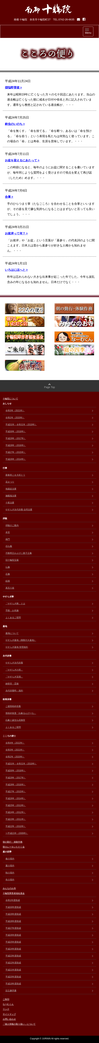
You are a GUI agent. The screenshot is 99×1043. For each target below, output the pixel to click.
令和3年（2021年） (49, 410)
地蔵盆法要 (49, 489)
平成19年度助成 (49, 983)
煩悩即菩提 (13, 87)
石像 (49, 574)
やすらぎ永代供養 (49, 662)
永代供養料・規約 (49, 690)
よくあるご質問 (49, 617)
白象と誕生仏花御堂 (49, 720)
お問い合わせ (9, 1019)
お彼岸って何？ (16, 233)
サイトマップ (9, 1014)
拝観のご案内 (49, 525)
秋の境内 (49, 872)
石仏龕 (49, 546)
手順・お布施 (49, 610)
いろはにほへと (16, 269)
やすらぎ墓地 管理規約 (49, 647)
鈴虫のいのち (15, 123)
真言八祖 (49, 588)
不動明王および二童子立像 (49, 553)
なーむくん (8, 1004)
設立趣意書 (49, 990)
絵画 (49, 581)
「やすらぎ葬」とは (49, 603)
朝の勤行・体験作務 (12, 842)
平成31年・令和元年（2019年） (49, 424)
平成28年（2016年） (49, 445)
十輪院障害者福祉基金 (14, 893)
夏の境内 (49, 865)
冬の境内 (49, 879)
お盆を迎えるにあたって (22, 160)
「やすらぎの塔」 (49, 670)
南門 (49, 539)
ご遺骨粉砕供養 (49, 706)
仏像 (49, 567)
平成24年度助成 (49, 949)
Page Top (49, 386)
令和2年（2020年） (49, 417)
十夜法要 (49, 502)
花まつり (49, 482)
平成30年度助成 (49, 907)
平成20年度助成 (49, 976)
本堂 (49, 532)
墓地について (49, 633)
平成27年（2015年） (49, 452)
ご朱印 (6, 999)
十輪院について (10, 398)
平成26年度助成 (49, 935)
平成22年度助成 (49, 962)
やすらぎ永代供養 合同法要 (49, 509)
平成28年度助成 (49, 921)
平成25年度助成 (49, 942)
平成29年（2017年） (49, 438)
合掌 (9, 196)
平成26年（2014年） (49, 459)
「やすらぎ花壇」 (49, 676)
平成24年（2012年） (49, 812)
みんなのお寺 (9, 888)
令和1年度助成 (49, 900)
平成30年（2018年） (49, 431)
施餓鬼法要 (49, 495)
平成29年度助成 (49, 914)
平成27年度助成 (49, 928)
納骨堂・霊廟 (49, 683)
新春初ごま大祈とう (49, 475)
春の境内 (49, 858)
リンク (6, 1009)
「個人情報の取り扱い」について (19, 1024)
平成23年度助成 (49, 955)
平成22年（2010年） (49, 826)
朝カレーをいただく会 (14, 847)
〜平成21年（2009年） (49, 833)
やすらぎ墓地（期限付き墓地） (49, 640)
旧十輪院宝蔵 (49, 560)
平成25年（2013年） (49, 805)
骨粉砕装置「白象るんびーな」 (49, 713)
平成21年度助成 (49, 970)
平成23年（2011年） (49, 819)
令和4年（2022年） (49, 743)
